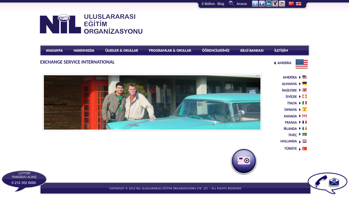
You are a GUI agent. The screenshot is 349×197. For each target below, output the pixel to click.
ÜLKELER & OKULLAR (121, 50)
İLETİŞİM (281, 50)
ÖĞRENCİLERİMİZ (216, 50)
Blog (220, 3)
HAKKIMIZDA (84, 50)
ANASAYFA (54, 50)
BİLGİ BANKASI (251, 50)
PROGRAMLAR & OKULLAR (170, 50)
